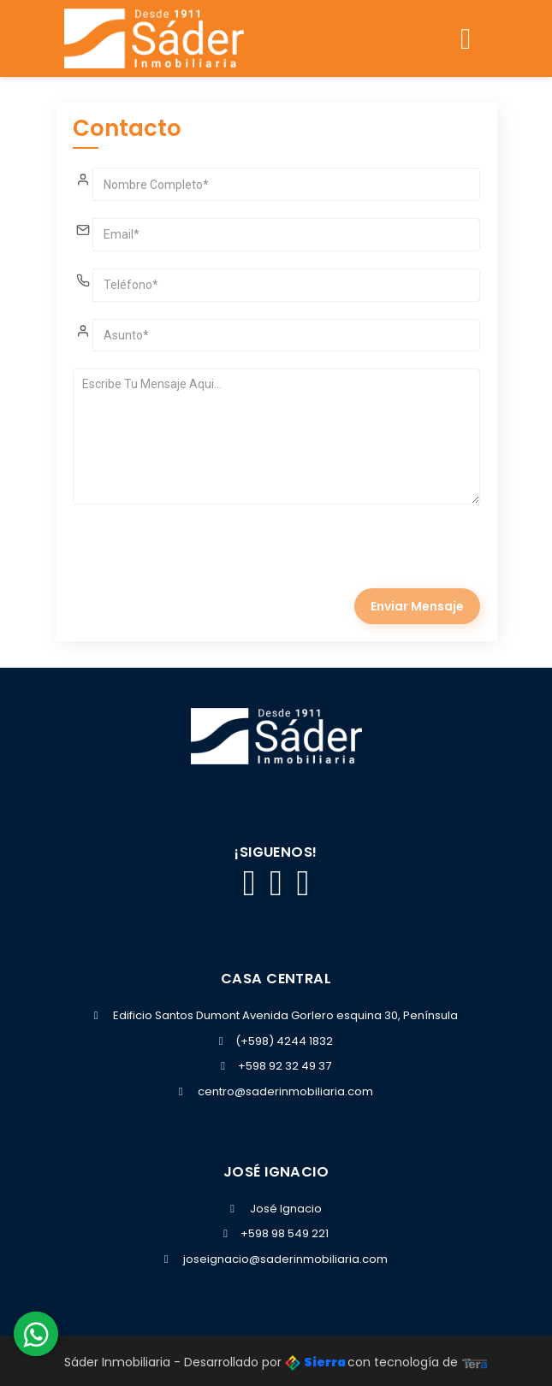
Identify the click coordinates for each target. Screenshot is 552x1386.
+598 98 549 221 (276, 1233)
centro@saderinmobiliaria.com (285, 1091)
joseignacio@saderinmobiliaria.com (285, 1259)
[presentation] (203, 555)
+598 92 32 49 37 (276, 1066)
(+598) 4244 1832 (276, 1041)
